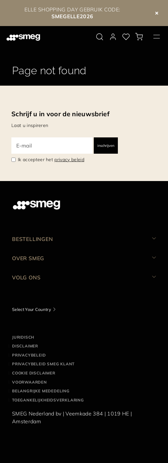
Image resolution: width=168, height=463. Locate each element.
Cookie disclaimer (33, 373)
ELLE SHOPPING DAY (51, 9)
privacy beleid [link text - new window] (69, 159)
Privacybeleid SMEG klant (43, 363)
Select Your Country (31, 309)
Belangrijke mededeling (41, 390)
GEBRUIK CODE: (85, 13)
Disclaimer (25, 346)
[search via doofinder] (99, 37)
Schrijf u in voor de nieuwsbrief (60, 114)
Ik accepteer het (51, 159)
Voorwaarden (29, 382)
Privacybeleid (29, 355)
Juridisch (23, 337)
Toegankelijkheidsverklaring (48, 400)
